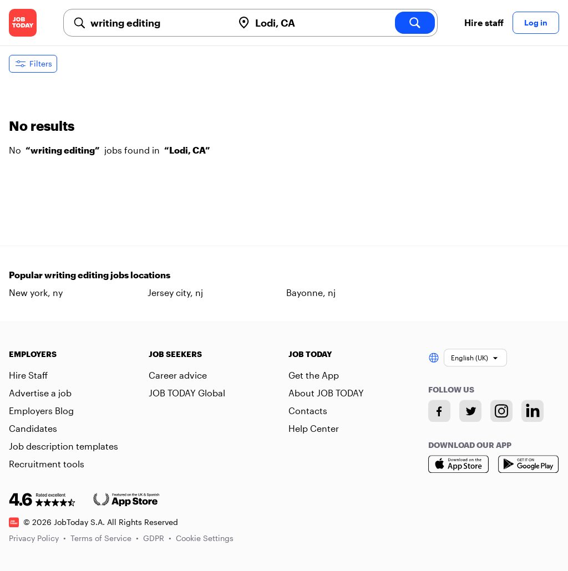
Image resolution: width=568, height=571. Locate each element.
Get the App (313, 375)
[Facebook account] (439, 411)
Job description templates (63, 446)
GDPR (157, 538)
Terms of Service (104, 538)
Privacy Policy (37, 538)
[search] (415, 23)
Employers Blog (41, 410)
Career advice (178, 375)
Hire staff (484, 22)
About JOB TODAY (326, 393)
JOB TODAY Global (187, 393)
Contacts (307, 410)
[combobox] (157, 22)
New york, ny (36, 292)
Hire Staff (28, 375)
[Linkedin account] (532, 411)
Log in (535, 22)
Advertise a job (40, 393)
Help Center (313, 428)
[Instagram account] (501, 411)
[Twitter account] (470, 411)
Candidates (33, 428)
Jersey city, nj (175, 292)
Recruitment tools (46, 463)
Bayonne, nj (311, 292)
